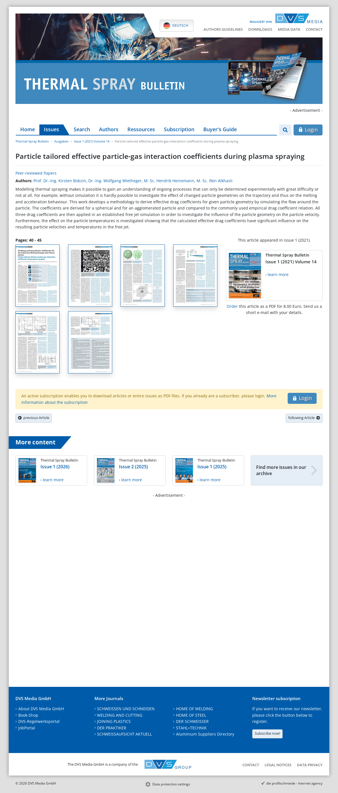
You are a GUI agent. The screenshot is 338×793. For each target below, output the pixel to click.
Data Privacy (310, 764)
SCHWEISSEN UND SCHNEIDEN (126, 708)
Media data (289, 29)
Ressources (141, 129)
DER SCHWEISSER (192, 721)
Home (27, 129)
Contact (314, 29)
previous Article (33, 417)
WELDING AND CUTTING (119, 715)
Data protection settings (171, 784)
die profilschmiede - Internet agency (294, 783)
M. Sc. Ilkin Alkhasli (215, 180)
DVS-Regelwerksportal (39, 721)
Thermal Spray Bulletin (32, 141)
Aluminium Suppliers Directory (205, 734)
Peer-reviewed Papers (36, 173)
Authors (108, 129)
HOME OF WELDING (194, 708)
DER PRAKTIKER (111, 727)
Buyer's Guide (220, 129)
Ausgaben (61, 141)
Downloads (260, 29)
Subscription (179, 129)
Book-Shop (28, 715)
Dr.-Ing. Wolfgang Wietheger (115, 180)
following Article (304, 417)
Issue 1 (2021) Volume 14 (91, 141)
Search (82, 129)
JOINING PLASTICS (114, 721)
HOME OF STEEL (191, 715)
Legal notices (278, 764)
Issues (51, 129)
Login (308, 129)
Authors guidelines (223, 29)
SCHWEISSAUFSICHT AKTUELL (124, 734)
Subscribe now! (267, 733)
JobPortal (26, 727)
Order (232, 306)
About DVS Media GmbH (41, 708)
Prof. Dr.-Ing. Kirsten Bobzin (59, 180)
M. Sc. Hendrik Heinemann (169, 180)
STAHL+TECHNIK (191, 727)
